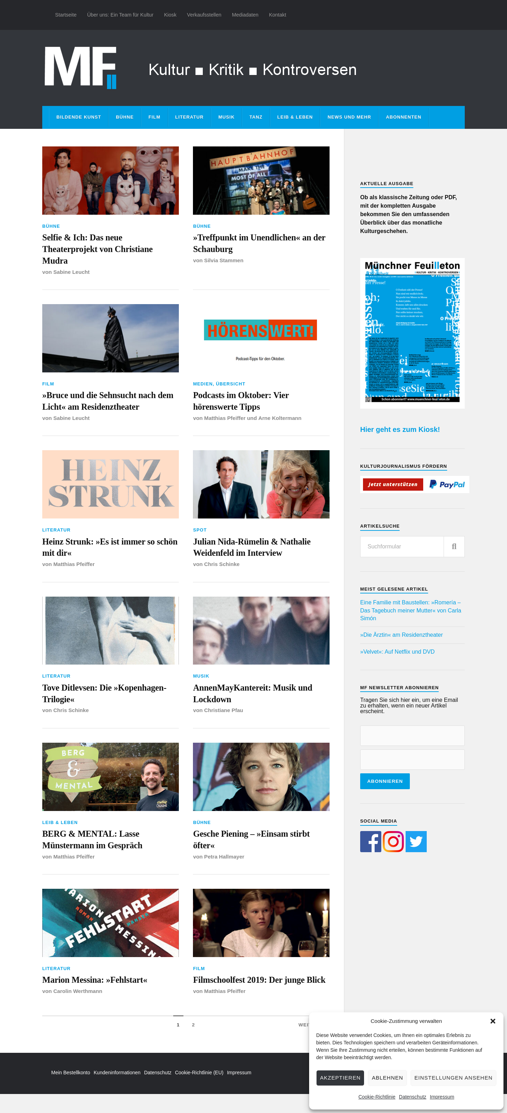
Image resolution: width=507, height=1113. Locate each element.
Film (155, 117)
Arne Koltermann (280, 421)
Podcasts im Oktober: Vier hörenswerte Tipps (243, 403)
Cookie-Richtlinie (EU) (199, 1091)
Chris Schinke (222, 568)
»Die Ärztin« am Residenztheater (401, 635)
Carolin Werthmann (78, 998)
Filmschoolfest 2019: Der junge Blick (251, 992)
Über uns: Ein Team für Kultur (120, 15)
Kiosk (170, 15)
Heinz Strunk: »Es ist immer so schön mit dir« (100, 550)
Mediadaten (245, 15)
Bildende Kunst (78, 117)
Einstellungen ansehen (453, 1078)
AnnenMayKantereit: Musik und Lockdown (255, 698)
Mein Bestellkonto (70, 1091)
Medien (203, 385)
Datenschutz (412, 1097)
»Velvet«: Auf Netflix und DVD (397, 652)
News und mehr (349, 117)
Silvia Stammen (224, 261)
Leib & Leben (295, 117)
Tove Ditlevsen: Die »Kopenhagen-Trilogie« (106, 698)
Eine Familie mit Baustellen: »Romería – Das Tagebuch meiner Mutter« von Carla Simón (410, 610)
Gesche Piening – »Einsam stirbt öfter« (253, 845)
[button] (492, 1021)
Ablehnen (387, 1078)
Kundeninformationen (117, 1091)
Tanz (255, 117)
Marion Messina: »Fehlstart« (96, 986)
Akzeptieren (340, 1078)
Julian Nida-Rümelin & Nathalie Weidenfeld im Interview (254, 550)
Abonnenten (403, 117)
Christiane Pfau (224, 715)
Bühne (125, 117)
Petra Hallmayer (224, 863)
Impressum (442, 1097)
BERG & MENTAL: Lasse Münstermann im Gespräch (94, 845)
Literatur (189, 117)
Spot (200, 532)
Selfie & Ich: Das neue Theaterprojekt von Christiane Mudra (99, 250)
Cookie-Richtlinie (376, 1097)
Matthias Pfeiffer (225, 421)
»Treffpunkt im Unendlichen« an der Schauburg (254, 244)
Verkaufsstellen (204, 15)
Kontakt (277, 15)
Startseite (66, 15)
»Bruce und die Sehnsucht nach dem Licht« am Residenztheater (102, 403)
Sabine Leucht (71, 274)
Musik (226, 117)
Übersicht (230, 385)
